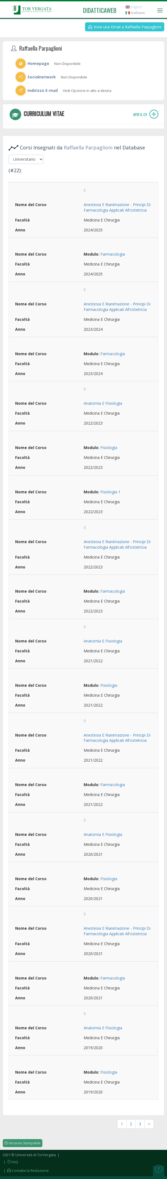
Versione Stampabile (22, 1143)
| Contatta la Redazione (26, 1170)
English (133, 7)
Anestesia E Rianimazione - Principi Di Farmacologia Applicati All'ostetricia (117, 207)
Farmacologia (112, 254)
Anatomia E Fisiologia (103, 403)
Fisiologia (108, 447)
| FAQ (10, 1161)
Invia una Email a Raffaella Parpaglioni (124, 26)
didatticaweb (99, 10)
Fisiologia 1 (110, 491)
